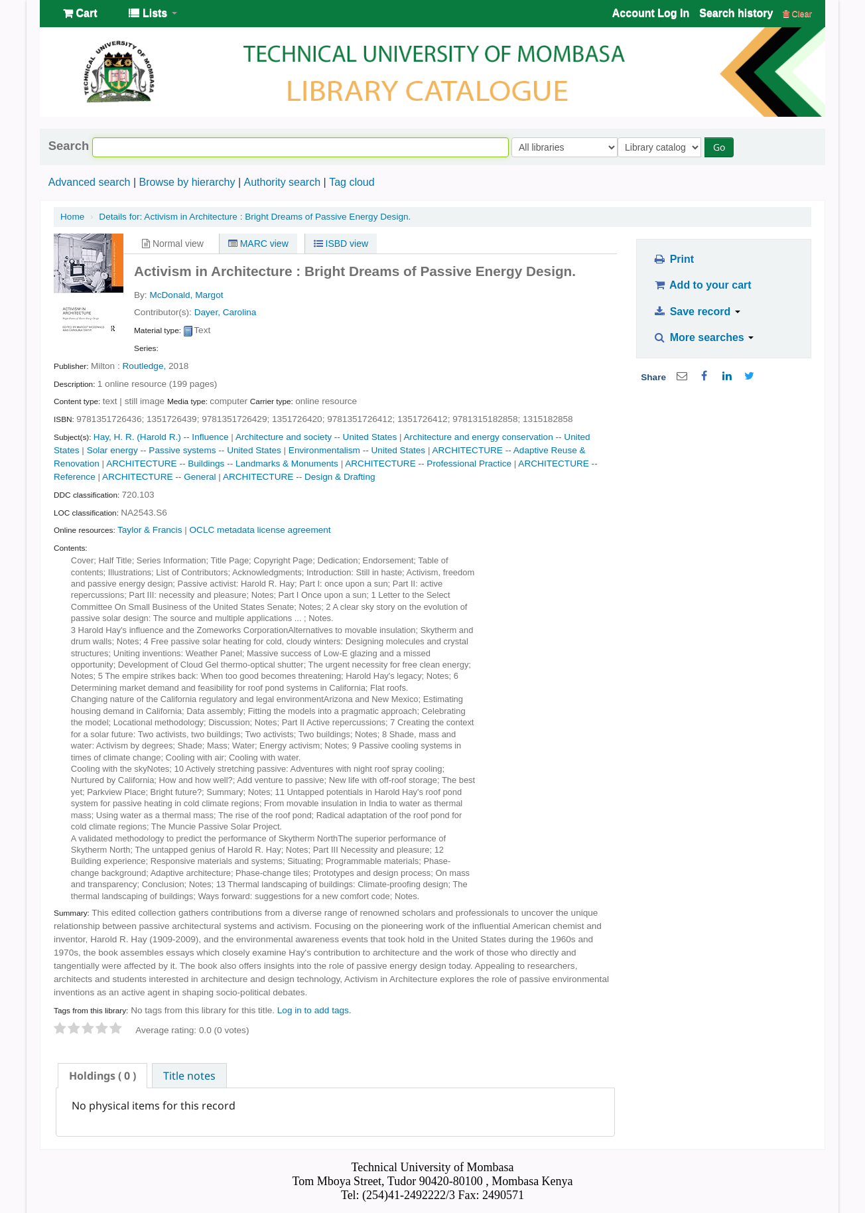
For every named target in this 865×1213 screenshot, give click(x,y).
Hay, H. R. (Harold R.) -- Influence (161, 437)
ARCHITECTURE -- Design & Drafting (299, 477)
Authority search (281, 182)
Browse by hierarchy (187, 182)
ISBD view (341, 243)
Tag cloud (352, 182)
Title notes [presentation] (189, 1075)
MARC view (258, 243)
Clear (797, 14)
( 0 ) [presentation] (102, 1075)
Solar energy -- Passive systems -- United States (184, 450)
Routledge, (144, 366)
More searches (703, 337)
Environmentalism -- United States (357, 450)
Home (72, 217)
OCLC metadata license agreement (260, 530)
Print (673, 259)
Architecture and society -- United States (316, 437)
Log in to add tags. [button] (314, 1010)
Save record (696, 311)
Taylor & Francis (149, 530)
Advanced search (89, 182)
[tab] (102, 1075)
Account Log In (650, 13)
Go (722, 147)
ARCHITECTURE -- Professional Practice (428, 463)
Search (68, 146)
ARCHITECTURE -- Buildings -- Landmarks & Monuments (222, 463)
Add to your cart (702, 285)
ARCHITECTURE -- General (159, 477)
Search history (736, 13)
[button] (80, 13)
